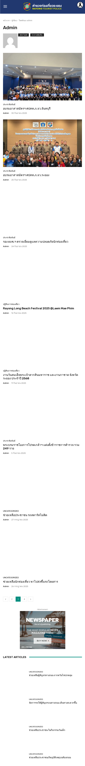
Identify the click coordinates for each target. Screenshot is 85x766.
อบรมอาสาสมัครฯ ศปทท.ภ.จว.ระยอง (26, 175)
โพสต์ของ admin (25, 20)
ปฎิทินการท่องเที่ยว (11, 304)
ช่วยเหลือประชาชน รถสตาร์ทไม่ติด (25, 515)
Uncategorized (11, 511)
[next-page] (30, 599)
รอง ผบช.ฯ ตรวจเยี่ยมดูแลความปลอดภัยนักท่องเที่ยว (35, 241)
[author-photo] (10, 40)
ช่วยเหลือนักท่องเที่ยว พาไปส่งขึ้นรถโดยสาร (30, 581)
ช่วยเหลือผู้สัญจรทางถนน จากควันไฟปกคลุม (50, 675)
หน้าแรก (6, 20)
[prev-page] (5, 599)
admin (6, 113)
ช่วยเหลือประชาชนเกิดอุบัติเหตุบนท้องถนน (50, 757)
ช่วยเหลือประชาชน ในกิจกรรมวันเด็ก (47, 730)
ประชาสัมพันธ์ (9, 104)
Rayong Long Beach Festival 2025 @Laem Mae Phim (38, 308)
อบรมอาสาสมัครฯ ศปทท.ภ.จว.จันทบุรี (26, 108)
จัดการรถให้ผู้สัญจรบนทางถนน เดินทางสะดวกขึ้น (53, 702)
